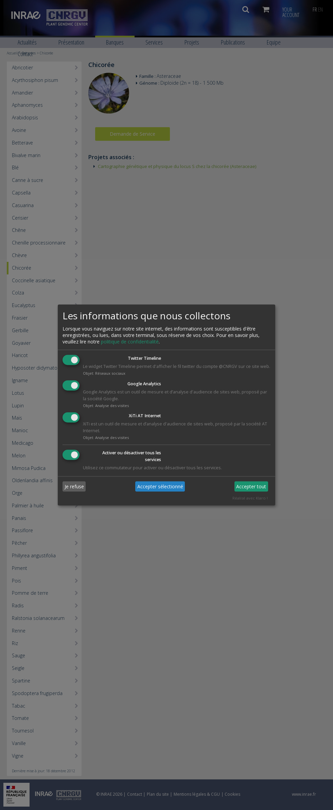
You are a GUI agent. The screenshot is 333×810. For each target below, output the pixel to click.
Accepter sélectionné (160, 486)
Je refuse (74, 486)
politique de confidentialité (130, 341)
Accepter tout (251, 486)
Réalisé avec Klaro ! (250, 498)
